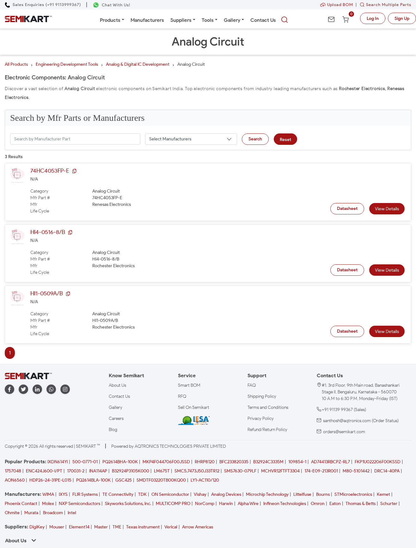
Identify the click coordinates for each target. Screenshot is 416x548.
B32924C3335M (268, 462)
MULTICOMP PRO (173, 503)
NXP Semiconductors (79, 503)
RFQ (182, 396)
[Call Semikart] (43, 4)
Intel (72, 512)
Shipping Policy (262, 396)
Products (110, 20)
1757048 (13, 471)
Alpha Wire (248, 503)
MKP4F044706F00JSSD (166, 462)
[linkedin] (37, 389)
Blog (113, 429)
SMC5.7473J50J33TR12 (196, 471)
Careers (116, 418)
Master (101, 527)
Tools (208, 20)
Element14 (79, 527)
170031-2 (75, 471)
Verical (170, 527)
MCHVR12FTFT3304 (280, 471)
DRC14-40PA (387, 471)
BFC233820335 (233, 462)
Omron (318, 503)
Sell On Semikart (193, 407)
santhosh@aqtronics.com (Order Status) (361, 420)
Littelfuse (302, 494)
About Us (117, 385)
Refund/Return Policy (267, 429)
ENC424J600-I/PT (44, 471)
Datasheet (347, 208)
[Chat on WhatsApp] (111, 5)
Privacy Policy (261, 418)
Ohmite (12, 512)
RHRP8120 (205, 462)
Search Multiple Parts (384, 4)
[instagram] (65, 389)
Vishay (200, 494)
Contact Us (263, 20)
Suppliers (181, 20)
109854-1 (297, 462)
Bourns (323, 494)
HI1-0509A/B (46, 293)
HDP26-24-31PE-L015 (50, 480)
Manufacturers (147, 20)
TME (117, 527)
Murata (31, 512)
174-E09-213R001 (321, 471)
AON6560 (15, 480)
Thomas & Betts (361, 503)
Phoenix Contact (21, 503)
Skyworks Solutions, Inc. (128, 503)
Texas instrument (143, 527)
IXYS (63, 494)
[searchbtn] (284, 20)
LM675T (162, 471)
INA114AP (98, 471)
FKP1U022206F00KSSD (378, 462)
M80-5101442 (356, 471)
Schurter (388, 503)
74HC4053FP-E (49, 170)
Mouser (56, 527)
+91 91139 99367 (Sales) (344, 409)
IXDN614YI (57, 462)
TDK (142, 494)
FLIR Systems (85, 494)
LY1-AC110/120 (205, 480)
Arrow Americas (197, 527)
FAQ (252, 385)
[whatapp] (51, 389)
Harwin (226, 503)
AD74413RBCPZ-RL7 (330, 462)
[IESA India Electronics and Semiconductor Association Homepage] (194, 420)
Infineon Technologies (284, 503)
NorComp (204, 503)
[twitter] (23, 389)
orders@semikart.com (344, 431)
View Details (387, 209)
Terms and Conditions (268, 407)
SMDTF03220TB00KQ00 (161, 480)
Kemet (383, 494)
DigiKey (37, 527)
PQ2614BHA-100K (120, 462)
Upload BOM (336, 4)
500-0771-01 (85, 462)
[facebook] (9, 389)
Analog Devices (226, 494)
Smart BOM (189, 385)
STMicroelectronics (353, 494)
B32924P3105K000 (130, 471)
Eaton (335, 503)
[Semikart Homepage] (28, 19)
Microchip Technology (267, 494)
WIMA (48, 494)
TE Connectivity (117, 494)
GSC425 (123, 480)
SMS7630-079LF (240, 471)
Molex (48, 503)
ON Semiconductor (170, 494)
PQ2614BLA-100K (93, 480)
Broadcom (53, 512)
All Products (16, 64)
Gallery (232, 20)
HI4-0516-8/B (47, 232)
